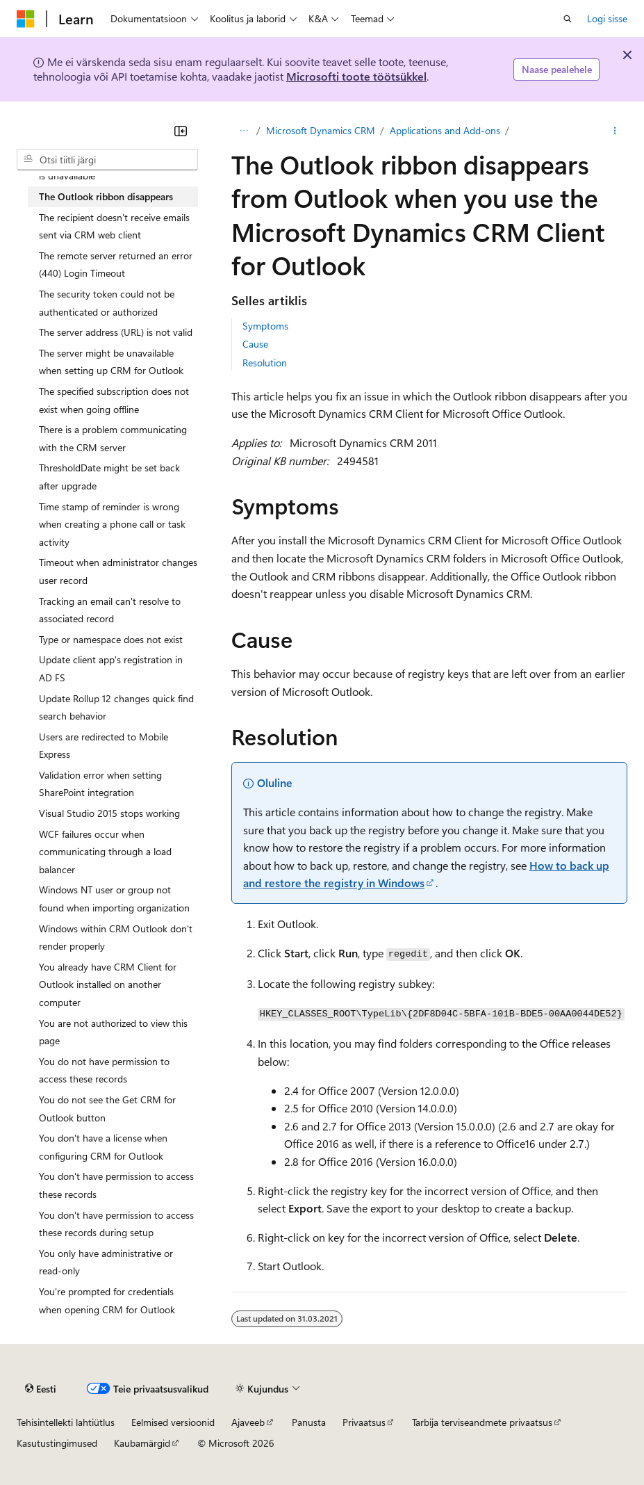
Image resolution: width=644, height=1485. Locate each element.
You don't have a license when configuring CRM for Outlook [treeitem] (103, 1146)
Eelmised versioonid (173, 1422)
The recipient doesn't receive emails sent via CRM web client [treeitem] (114, 226)
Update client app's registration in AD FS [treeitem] (111, 668)
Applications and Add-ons (445, 130)
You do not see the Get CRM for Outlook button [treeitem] (107, 1108)
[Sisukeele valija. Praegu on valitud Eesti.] (41, 1389)
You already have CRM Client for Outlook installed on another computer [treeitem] (107, 984)
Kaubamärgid (142, 1443)
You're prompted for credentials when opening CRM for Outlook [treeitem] (107, 1300)
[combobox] (107, 160)
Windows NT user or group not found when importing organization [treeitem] (114, 898)
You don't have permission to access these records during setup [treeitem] (116, 1224)
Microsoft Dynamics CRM (320, 130)
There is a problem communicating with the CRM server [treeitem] (113, 438)
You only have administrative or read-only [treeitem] (106, 1262)
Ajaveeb (248, 1422)
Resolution (264, 362)
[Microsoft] (26, 19)
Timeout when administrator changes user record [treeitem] (118, 571)
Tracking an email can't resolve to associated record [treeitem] (110, 610)
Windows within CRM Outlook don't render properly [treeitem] (115, 937)
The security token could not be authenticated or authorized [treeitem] (106, 302)
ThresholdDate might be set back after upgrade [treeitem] (109, 476)
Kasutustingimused (57, 1443)
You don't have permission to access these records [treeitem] (116, 1185)
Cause (255, 343)
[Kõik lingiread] (243, 131)
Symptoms (265, 325)
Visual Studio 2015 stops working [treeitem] (109, 813)
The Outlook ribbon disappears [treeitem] (106, 196)
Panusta (309, 1422)
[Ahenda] (180, 130)
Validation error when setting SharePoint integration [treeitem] (100, 784)
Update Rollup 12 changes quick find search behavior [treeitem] (116, 707)
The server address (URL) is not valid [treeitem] (115, 332)
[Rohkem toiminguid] (615, 131)
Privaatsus (364, 1422)
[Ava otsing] (567, 18)
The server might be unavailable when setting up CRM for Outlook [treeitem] (111, 362)
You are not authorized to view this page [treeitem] (113, 1032)
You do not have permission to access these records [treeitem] (104, 1070)
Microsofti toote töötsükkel (356, 76)
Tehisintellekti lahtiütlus (66, 1422)
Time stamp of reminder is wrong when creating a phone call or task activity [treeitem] (112, 524)
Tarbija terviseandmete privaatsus (482, 1422)
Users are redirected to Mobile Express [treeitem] (103, 745)
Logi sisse (607, 18)
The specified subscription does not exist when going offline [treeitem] (114, 400)
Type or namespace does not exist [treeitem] (111, 639)
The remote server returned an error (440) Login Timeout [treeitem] (115, 264)
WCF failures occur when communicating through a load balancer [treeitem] (105, 851)
